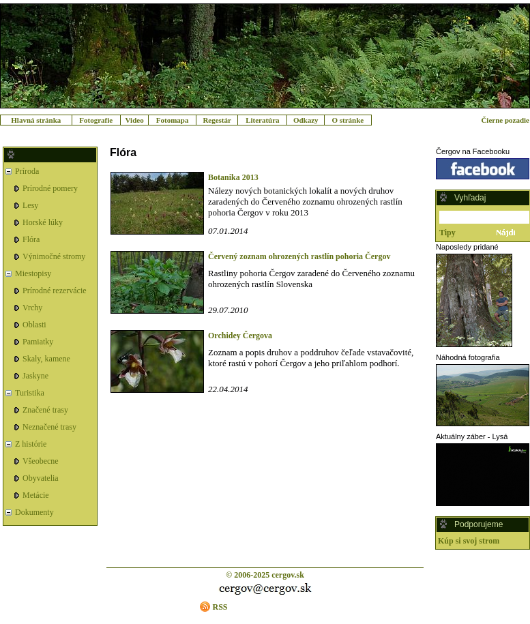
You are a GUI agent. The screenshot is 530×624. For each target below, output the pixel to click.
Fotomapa (172, 120)
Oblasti (34, 324)
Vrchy (32, 307)
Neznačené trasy (49, 427)
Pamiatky (38, 341)
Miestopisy (33, 273)
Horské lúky (43, 222)
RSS (219, 607)
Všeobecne (41, 461)
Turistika (29, 393)
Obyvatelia (41, 478)
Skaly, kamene (46, 358)
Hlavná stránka (36, 120)
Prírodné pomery (50, 188)
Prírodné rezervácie (55, 290)
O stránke (348, 120)
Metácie (36, 495)
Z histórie (30, 444)
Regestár (217, 120)
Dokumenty (34, 512)
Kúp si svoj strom (468, 541)
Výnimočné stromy (54, 256)
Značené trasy (45, 410)
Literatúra (262, 120)
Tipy (447, 232)
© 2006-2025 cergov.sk (265, 575)
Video (135, 120)
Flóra (31, 239)
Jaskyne (35, 376)
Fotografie (96, 120)
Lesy (30, 205)
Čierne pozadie (505, 120)
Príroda (27, 171)
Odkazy (306, 120)
